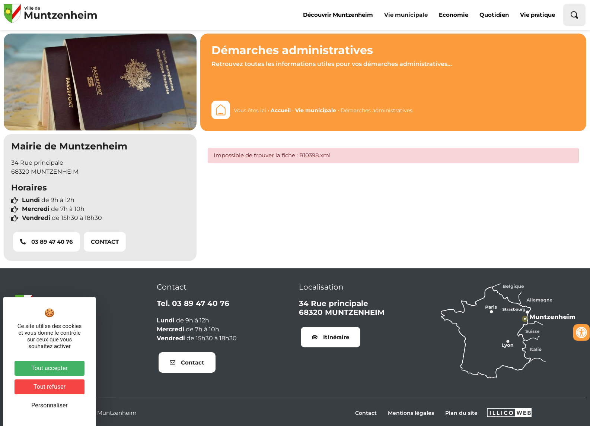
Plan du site (461, 413)
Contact (366, 413)
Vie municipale (406, 14)
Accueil (281, 110)
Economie (453, 14)
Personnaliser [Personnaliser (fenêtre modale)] (49, 405)
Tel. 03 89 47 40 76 (193, 303)
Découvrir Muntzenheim (338, 14)
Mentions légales (411, 413)
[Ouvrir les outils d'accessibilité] (581, 332)
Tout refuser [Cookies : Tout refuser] (50, 386)
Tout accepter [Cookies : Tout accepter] (49, 368)
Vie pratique (537, 14)
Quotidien (494, 14)
